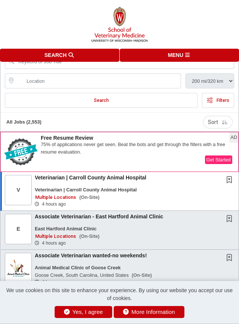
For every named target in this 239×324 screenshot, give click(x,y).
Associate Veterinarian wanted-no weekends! (91, 255)
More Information (149, 312)
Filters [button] (218, 100)
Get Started (218, 160)
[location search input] (98, 80)
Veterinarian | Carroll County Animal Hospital (90, 178)
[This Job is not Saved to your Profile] (231, 180)
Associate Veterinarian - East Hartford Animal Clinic (99, 216)
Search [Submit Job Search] (101, 100)
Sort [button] (218, 122)
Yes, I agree (83, 312)
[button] (179, 55)
